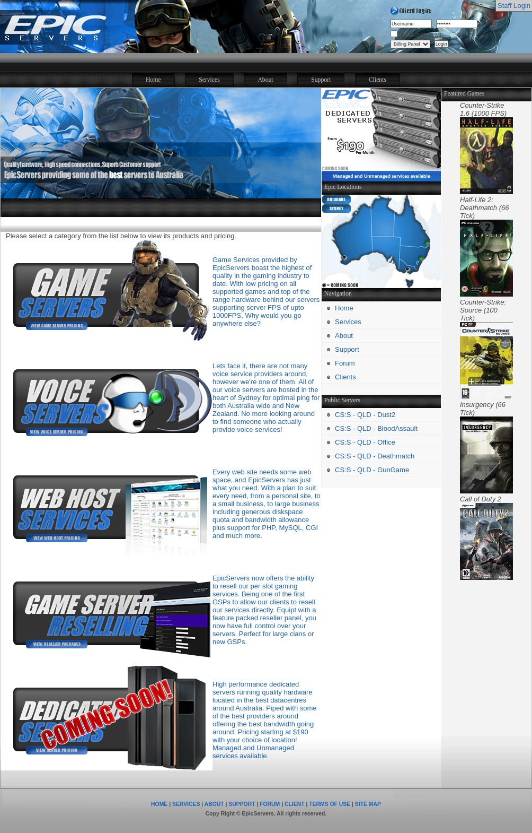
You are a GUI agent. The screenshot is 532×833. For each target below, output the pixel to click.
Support (321, 79)
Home (153, 79)
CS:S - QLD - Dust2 (365, 415)
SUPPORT (241, 804)
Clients (377, 79)
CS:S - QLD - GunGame (372, 470)
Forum (345, 363)
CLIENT (295, 804)
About (265, 79)
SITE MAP (368, 804)
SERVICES (186, 804)
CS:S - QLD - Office (365, 442)
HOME (159, 804)
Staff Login (514, 6)
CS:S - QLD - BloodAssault (376, 428)
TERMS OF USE (329, 804)
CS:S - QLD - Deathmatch (374, 456)
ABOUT (214, 804)
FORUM (270, 804)
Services (209, 79)
